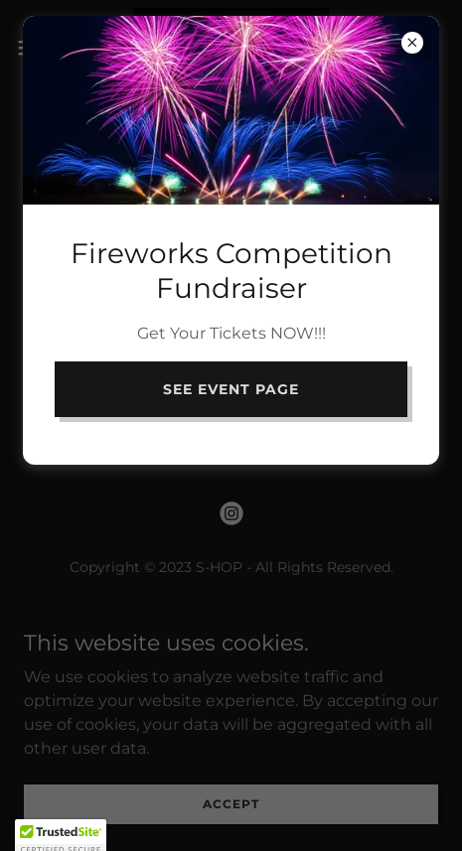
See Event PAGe (231, 389)
